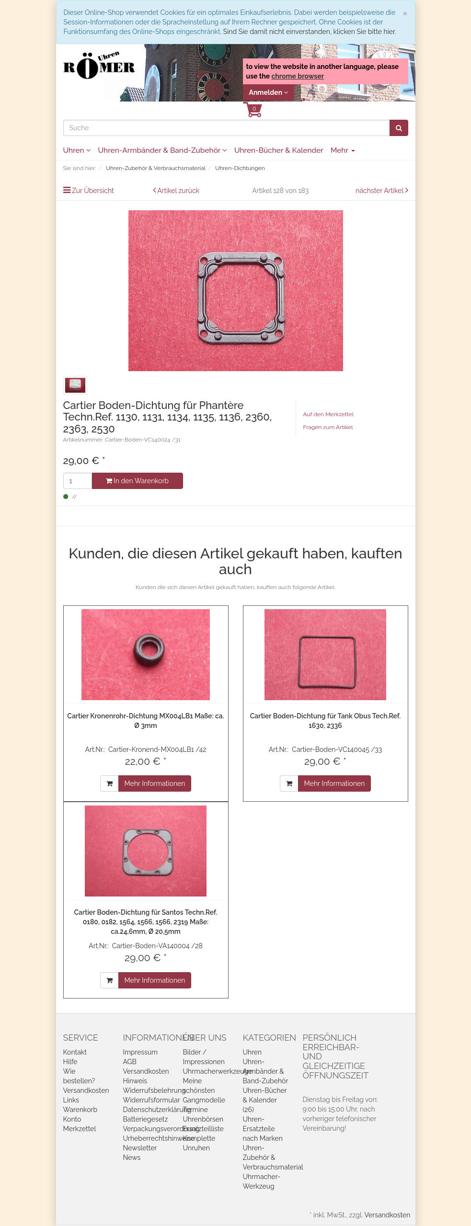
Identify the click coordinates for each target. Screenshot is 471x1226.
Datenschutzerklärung (157, 1109)
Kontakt (75, 1052)
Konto (72, 1119)
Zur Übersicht (93, 190)
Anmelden (268, 92)
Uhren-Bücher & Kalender (278, 150)
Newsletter (140, 1148)
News (132, 1157)
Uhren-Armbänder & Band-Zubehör (162, 150)
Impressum (140, 1052)
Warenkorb (80, 1109)
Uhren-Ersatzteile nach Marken (263, 1128)
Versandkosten (86, 1090)
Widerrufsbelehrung (154, 1090)
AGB (130, 1062)
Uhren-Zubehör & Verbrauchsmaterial (273, 1157)
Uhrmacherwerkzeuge (218, 1071)
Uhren (77, 150)
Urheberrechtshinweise (159, 1138)
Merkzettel (79, 1129)
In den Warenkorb (137, 481)
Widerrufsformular (151, 1100)
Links (71, 1100)
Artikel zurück (178, 190)
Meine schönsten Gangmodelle (204, 1090)
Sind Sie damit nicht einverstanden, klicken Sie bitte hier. (309, 31)
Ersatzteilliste (203, 1129)
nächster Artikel (380, 190)
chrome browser (297, 76)
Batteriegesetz (145, 1119)
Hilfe (70, 1062)
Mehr (343, 150)
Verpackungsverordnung (161, 1129)
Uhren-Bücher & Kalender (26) (265, 1100)
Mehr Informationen (155, 783)
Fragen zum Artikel (328, 427)
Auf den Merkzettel (328, 414)
